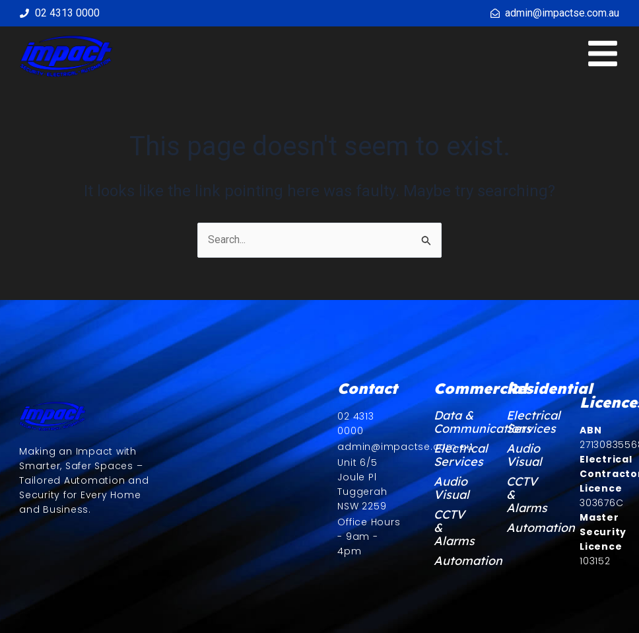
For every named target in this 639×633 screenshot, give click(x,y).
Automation (454, 561)
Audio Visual (451, 488)
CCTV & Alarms (454, 528)
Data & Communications (454, 422)
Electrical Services (454, 455)
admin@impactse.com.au (562, 13)
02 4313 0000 (67, 13)
